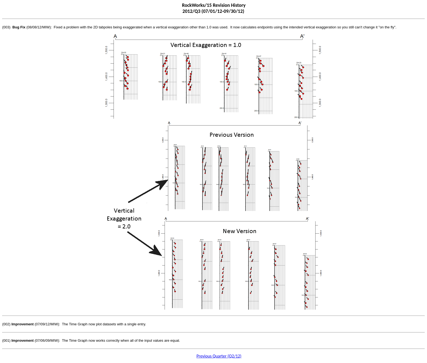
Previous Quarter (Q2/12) (219, 356)
